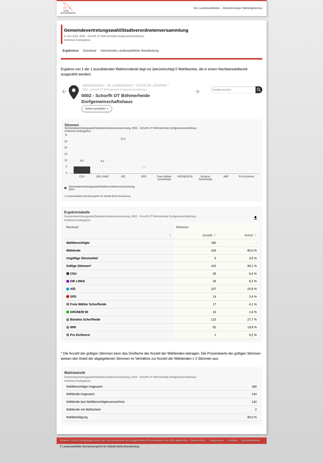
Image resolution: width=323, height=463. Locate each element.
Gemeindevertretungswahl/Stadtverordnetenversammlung (126, 30)
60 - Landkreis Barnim (119, 85)
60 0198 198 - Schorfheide (152, 85)
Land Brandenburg (93, 85)
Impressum (217, 440)
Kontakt (232, 440)
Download (89, 50)
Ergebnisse (71, 50)
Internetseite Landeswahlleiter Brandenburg (130, 50)
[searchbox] (236, 89)
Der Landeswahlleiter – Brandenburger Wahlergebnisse (228, 8)
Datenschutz (198, 440)
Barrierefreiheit (250, 440)
